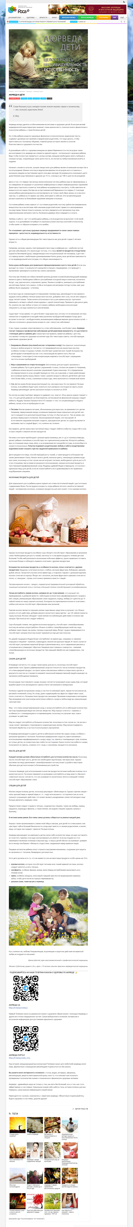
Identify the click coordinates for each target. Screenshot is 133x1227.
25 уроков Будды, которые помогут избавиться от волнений (42, 21)
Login (124, 2)
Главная (11, 91)
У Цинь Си (81, 21)
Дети (30, 98)
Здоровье (74, 21)
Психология (14, 21)
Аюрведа (29, 91)
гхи (53, 739)
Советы (43, 98)
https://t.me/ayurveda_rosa (19, 1058)
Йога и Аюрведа (20, 91)
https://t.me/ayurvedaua (18, 1008)
